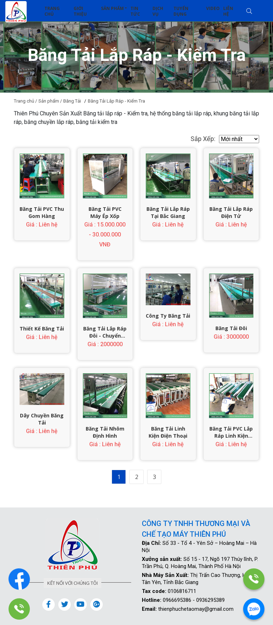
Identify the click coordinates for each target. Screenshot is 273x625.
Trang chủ (52, 11)
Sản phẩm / (50, 101)
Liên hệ (228, 11)
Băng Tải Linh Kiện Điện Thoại (168, 432)
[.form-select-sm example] (239, 139)
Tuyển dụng (180, 11)
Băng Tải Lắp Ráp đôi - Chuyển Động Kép (105, 332)
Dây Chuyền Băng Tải (42, 419)
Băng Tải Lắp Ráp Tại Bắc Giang (168, 212)
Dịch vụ (157, 11)
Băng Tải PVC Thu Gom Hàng (42, 212)
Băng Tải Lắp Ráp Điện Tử (231, 212)
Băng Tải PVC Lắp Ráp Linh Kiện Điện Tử (231, 432)
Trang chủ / (25, 101)
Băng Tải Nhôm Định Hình (105, 432)
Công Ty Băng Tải (168, 315)
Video (213, 8)
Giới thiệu (80, 11)
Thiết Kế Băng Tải (42, 328)
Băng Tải (72, 101)
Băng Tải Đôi (231, 328)
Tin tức (135, 11)
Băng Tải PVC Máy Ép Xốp (105, 212)
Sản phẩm (112, 8)
